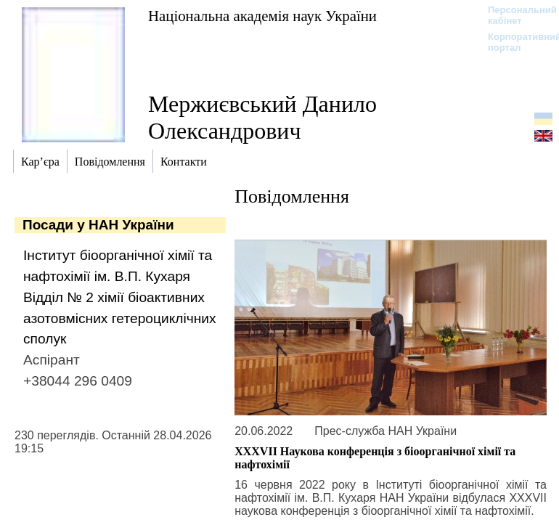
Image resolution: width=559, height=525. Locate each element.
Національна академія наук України (262, 15)
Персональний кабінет (515, 15)
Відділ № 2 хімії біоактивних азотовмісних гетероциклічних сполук (119, 318)
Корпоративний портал (515, 42)
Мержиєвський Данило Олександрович (262, 117)
